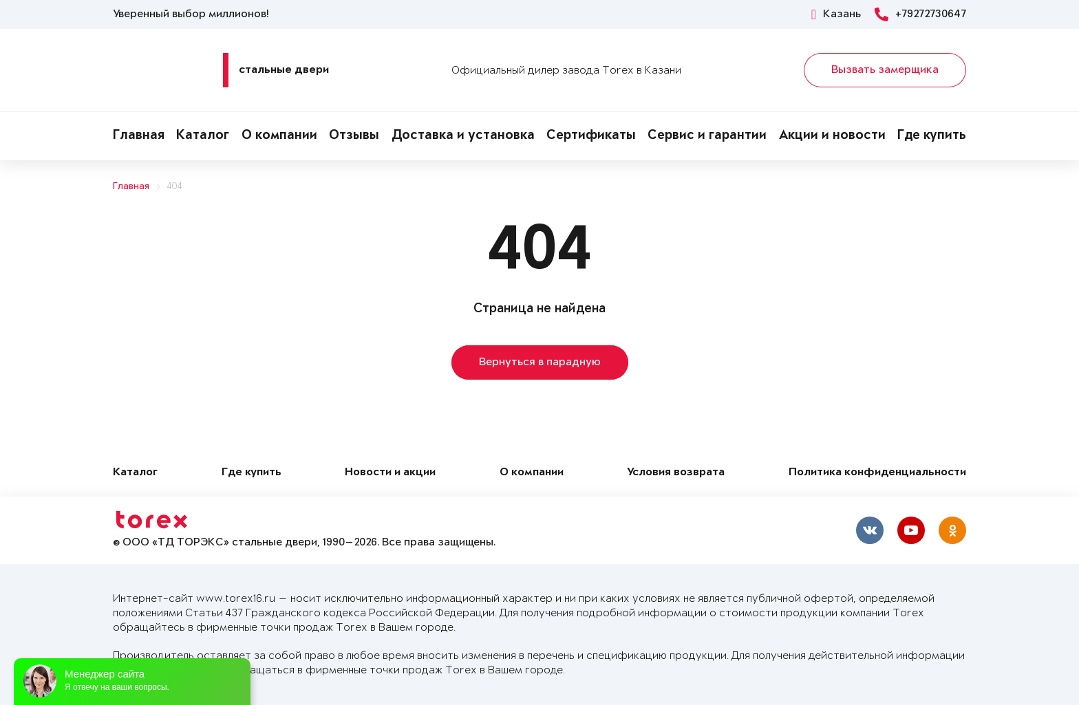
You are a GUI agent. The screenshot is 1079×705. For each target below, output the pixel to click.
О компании (279, 136)
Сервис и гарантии (707, 136)
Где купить (931, 136)
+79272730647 (920, 14)
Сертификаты (591, 136)
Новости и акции (390, 473)
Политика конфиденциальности (877, 473)
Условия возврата (676, 473)
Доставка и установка (463, 136)
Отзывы (354, 136)
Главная (138, 136)
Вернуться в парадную (540, 362)
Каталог (202, 136)
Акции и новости (832, 136)
